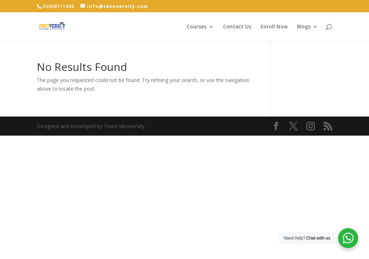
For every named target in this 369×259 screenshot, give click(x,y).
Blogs (304, 27)
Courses (196, 27)
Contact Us (237, 27)
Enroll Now (274, 27)
